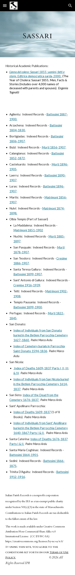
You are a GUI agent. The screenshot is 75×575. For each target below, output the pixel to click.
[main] (37, 34)
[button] (5, 5)
